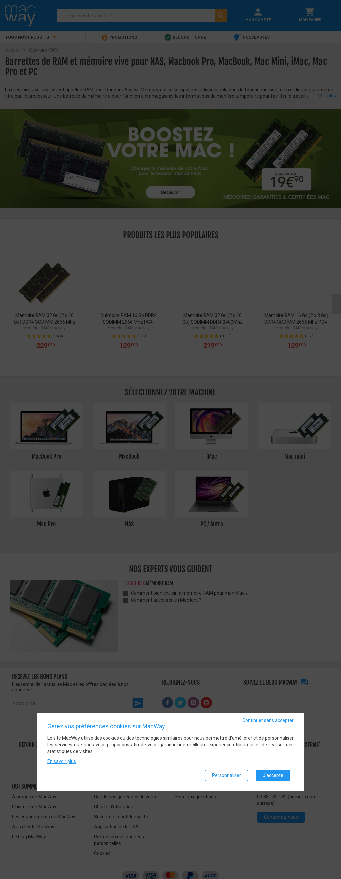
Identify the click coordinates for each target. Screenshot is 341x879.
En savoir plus (61, 761)
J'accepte (273, 775)
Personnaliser (226, 775)
